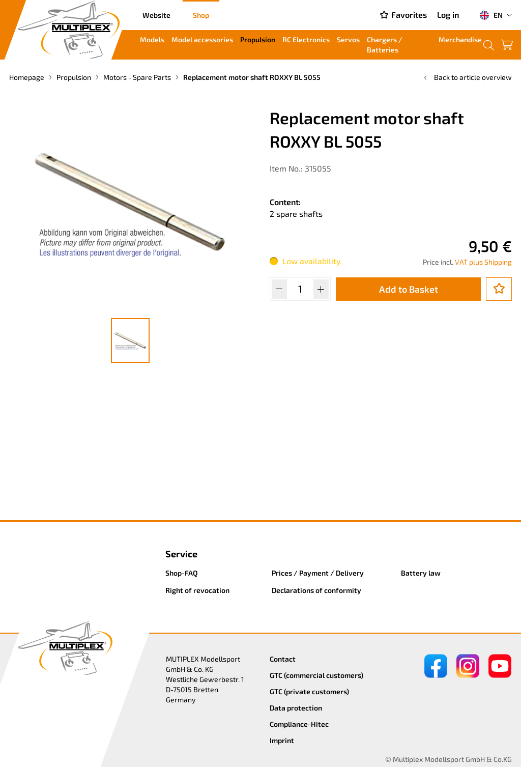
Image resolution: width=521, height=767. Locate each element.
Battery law (421, 573)
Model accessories (202, 39)
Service (181, 553)
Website (156, 15)
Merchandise (460, 39)
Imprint (282, 740)
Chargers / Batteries (384, 44)
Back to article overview (467, 77)
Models (152, 39)
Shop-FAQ (181, 573)
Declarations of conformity (316, 590)
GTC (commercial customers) (316, 675)
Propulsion (257, 39)
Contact (283, 659)
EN (491, 15)
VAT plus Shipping (483, 262)
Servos (348, 39)
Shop (201, 15)
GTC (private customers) (309, 691)
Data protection (296, 707)
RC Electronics (306, 39)
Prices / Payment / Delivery (318, 573)
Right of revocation (197, 590)
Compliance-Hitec (299, 724)
